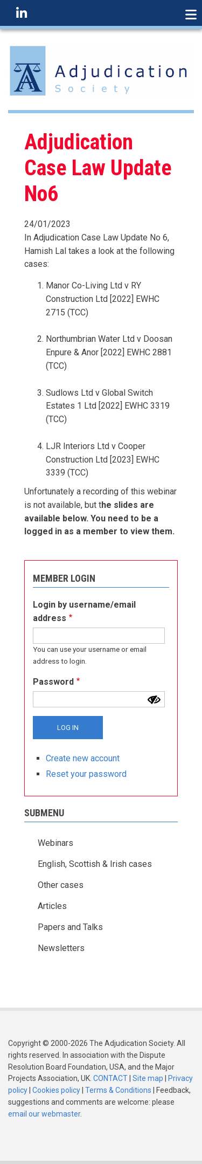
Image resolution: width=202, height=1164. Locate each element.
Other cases (60, 885)
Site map (148, 1078)
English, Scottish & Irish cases (95, 864)
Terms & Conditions (118, 1090)
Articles (52, 906)
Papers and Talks (70, 927)
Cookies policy (56, 1090)
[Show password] (154, 699)
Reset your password (86, 774)
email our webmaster (44, 1114)
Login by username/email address (84, 611)
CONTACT (110, 1078)
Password (53, 682)
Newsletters (61, 948)
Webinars (55, 843)
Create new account (83, 758)
